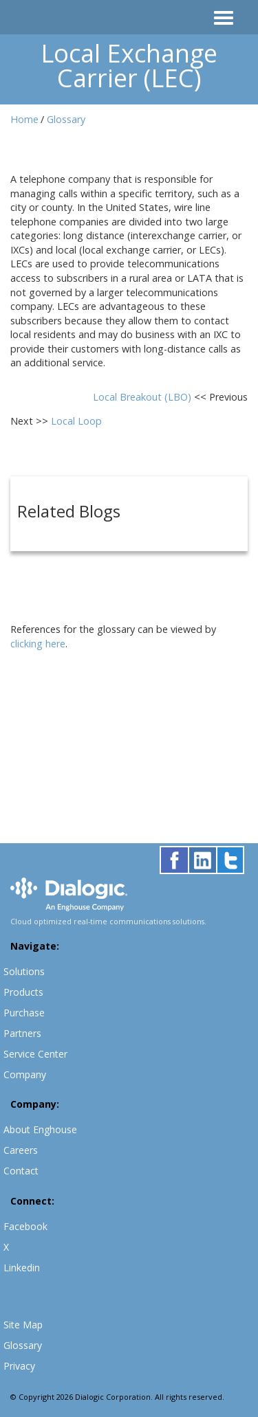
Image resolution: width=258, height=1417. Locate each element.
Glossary (66, 119)
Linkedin (21, 1267)
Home (24, 119)
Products (23, 991)
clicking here (37, 643)
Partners (22, 1033)
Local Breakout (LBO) (143, 396)
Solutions (24, 971)
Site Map (23, 1324)
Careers (20, 1150)
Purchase (24, 1012)
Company (24, 1074)
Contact (21, 1170)
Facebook (25, 1226)
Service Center (35, 1053)
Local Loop (76, 420)
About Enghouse (40, 1129)
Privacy (19, 1365)
